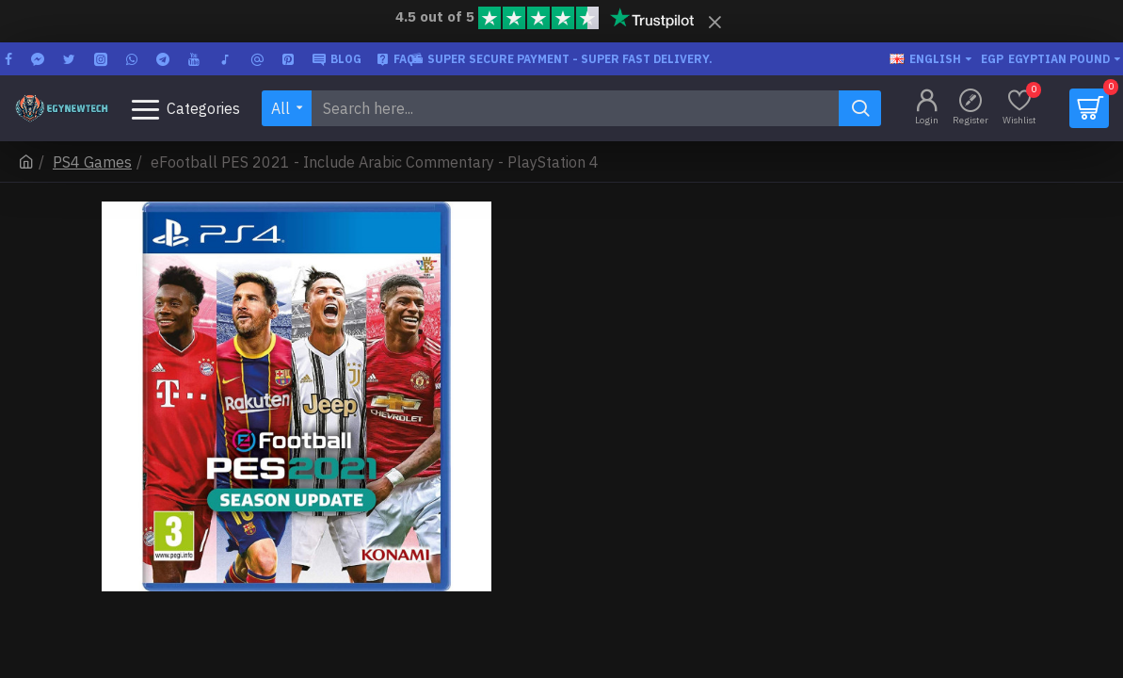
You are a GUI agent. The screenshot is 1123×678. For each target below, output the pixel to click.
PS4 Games (92, 162)
